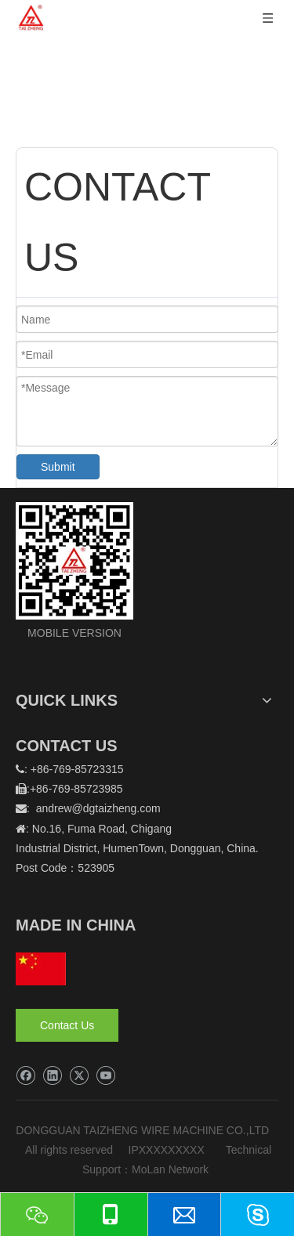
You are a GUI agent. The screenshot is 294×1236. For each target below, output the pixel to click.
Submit (58, 467)
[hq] (41, 968)
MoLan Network (172, 1169)
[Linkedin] (52, 1076)
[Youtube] (105, 1076)
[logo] (74, 561)
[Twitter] (79, 1076)
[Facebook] (25, 1076)
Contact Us (67, 1025)
